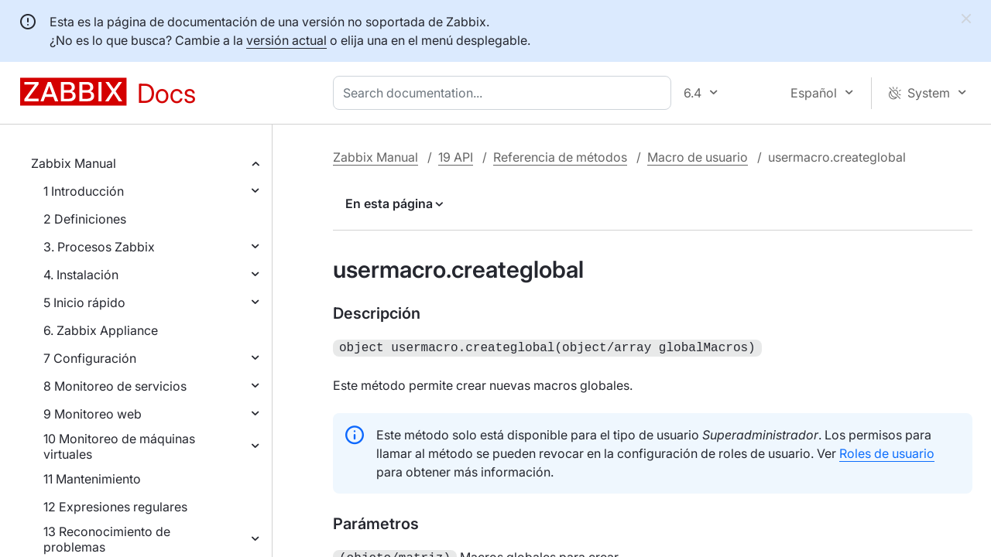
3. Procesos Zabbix (99, 247)
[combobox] (505, 93)
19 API (455, 157)
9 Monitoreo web (92, 414)
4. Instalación (80, 274)
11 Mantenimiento (92, 479)
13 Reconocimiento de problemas (106, 539)
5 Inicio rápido (84, 302)
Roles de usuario (886, 452)
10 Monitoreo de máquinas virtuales (119, 446)
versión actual (286, 40)
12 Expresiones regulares (115, 506)
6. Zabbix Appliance (100, 330)
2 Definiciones (84, 219)
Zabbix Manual (73, 163)
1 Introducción (83, 191)
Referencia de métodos (560, 157)
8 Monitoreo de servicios (115, 386)
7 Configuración (89, 358)
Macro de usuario (697, 157)
